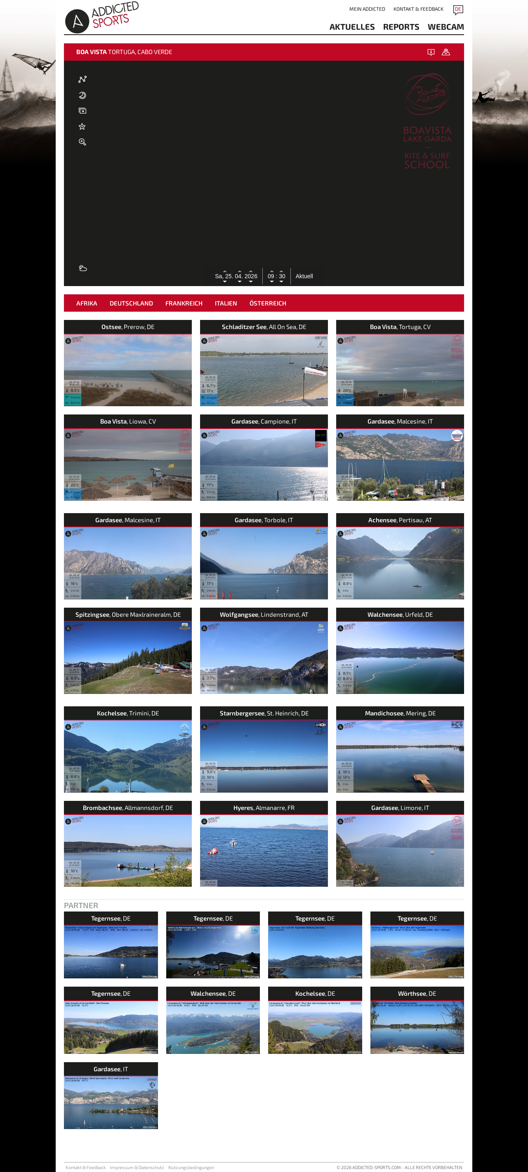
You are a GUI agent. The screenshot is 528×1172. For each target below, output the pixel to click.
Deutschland (131, 303)
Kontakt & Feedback (418, 9)
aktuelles (352, 26)
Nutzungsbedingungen (191, 1167)
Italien (226, 303)
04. (239, 276)
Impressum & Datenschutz (137, 1167)
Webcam (446, 26)
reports (401, 26)
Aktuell (304, 276)
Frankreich (184, 303)
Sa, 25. (225, 276)
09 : (272, 276)
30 (281, 276)
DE (458, 9)
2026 (251, 276)
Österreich (268, 303)
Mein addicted (367, 9)
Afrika (86, 303)
